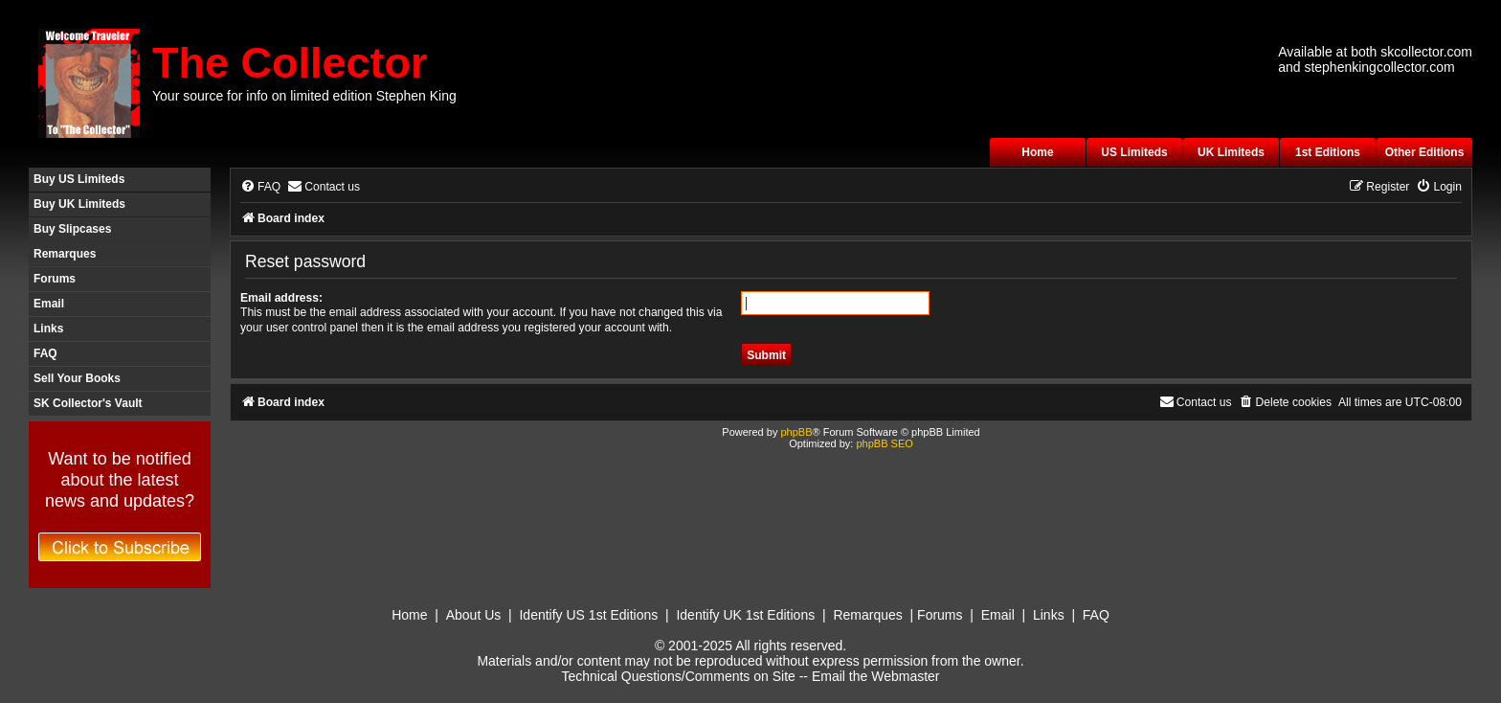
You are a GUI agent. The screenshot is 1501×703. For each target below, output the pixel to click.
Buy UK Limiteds (79, 204)
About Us (474, 615)
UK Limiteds (1231, 152)
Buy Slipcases (72, 229)
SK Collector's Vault (88, 403)
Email (49, 303)
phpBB (796, 432)
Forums (55, 278)
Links (48, 328)
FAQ (45, 353)
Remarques (65, 254)
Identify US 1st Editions (588, 615)
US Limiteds (1134, 152)
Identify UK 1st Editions (745, 615)
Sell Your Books (77, 378)
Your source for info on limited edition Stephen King (304, 95)
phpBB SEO (884, 443)
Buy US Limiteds (79, 179)
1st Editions (1327, 152)
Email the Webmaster (876, 676)
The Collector (290, 62)
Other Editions (1425, 152)
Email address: (281, 298)
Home (1037, 152)
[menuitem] (260, 187)
